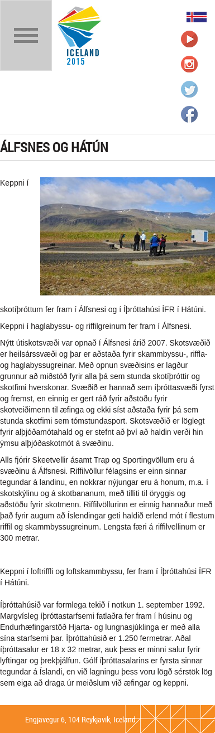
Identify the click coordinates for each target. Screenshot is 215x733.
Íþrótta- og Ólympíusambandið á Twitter (189, 89)
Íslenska (197, 17)
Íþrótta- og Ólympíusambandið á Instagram (189, 64)
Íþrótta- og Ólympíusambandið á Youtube (189, 39)
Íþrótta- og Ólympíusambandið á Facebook (189, 114)
